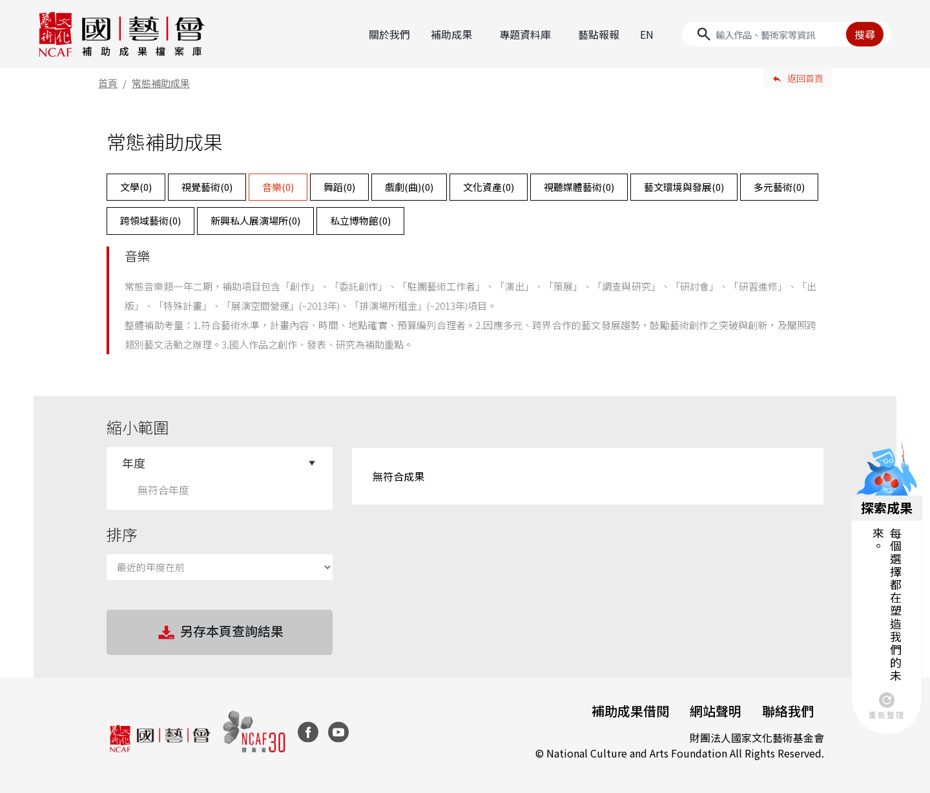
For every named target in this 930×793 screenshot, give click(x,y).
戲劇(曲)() (409, 187)
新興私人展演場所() (255, 220)
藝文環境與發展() (684, 187)
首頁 (108, 83)
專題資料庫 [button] (525, 34)
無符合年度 (163, 489)
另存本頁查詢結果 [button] (220, 632)
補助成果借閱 (630, 710)
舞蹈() (339, 187)
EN (647, 34)
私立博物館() (360, 220)
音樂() (278, 187)
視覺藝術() (206, 187)
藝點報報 (598, 34)
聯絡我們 (788, 710)
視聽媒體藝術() (579, 187)
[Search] (786, 34)
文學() (136, 187)
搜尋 (864, 34)
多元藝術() (779, 187)
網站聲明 (715, 710)
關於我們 (389, 34)
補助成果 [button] (451, 34)
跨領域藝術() (150, 220)
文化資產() (488, 187)
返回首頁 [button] (805, 78)
